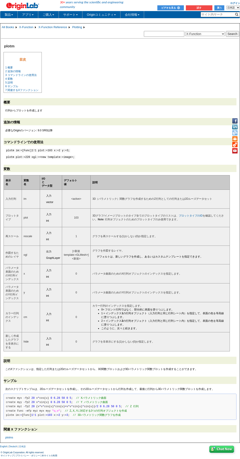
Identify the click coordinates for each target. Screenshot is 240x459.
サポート (70, 14)
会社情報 (132, 14)
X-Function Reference (52, 27)
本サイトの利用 (49, 455)
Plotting (77, 27)
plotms (9, 437)
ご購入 (48, 14)
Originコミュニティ (101, 14)
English (3, 446)
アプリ (28, 14)
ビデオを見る (170, 7)
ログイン (235, 3)
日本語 (22, 446)
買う (219, 7)
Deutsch (13, 446)
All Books (8, 27)
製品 (9, 14)
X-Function (26, 27)
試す (199, 7)
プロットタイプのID (191, 215)
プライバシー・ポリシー (28, 455)
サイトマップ (7, 455)
